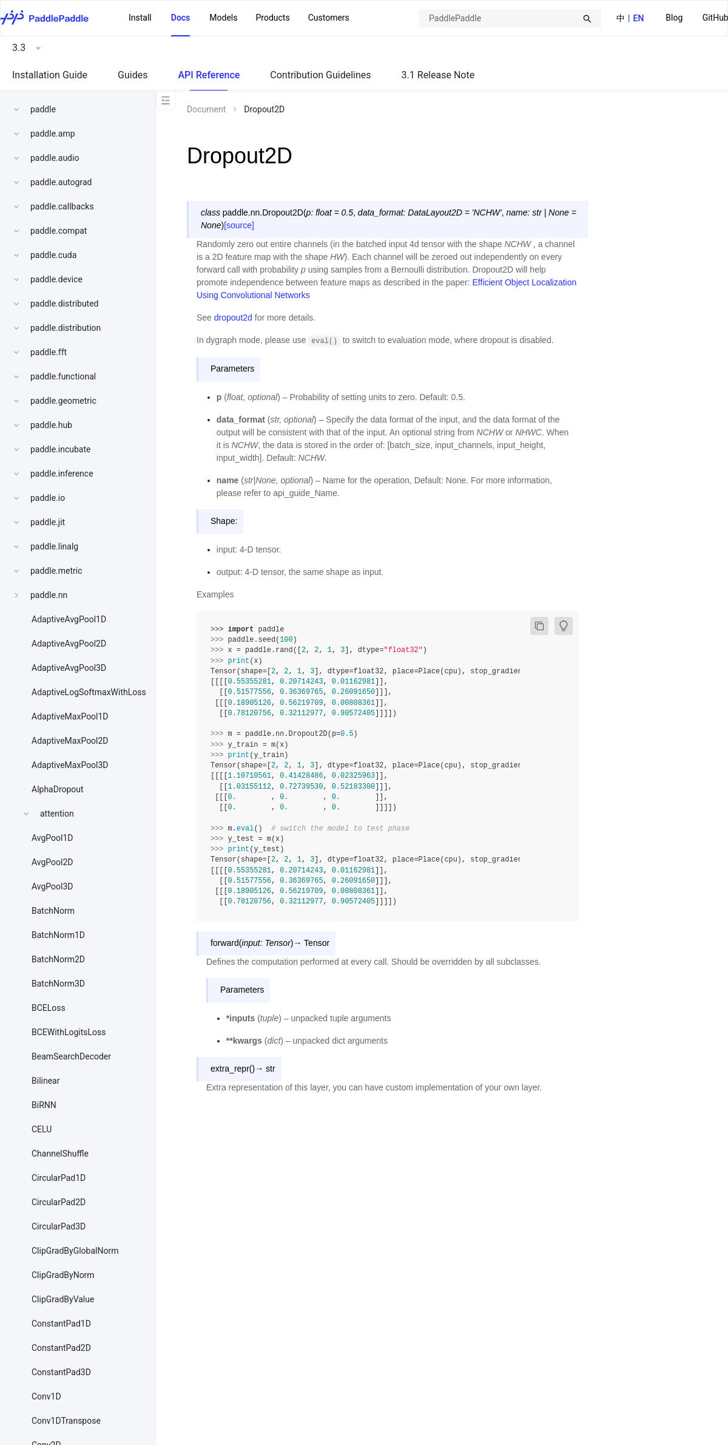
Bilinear (45, 1081)
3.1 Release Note (438, 75)
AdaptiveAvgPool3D (69, 668)
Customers (328, 17)
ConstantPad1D (61, 1323)
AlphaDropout (58, 789)
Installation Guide (49, 75)
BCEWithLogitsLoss (69, 1032)
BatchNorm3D (58, 983)
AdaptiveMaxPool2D (70, 741)
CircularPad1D (59, 1178)
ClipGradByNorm (63, 1275)
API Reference (209, 75)
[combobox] (510, 18)
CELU (42, 1129)
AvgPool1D (52, 838)
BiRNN (44, 1105)
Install (140, 17)
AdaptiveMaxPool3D (70, 765)
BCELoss (49, 1008)
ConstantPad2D (61, 1348)
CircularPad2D (59, 1202)
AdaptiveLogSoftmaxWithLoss (89, 692)
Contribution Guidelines (320, 75)
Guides (132, 75)
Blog (674, 17)
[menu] (239, 18)
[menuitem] (674, 18)
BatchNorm (53, 911)
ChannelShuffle (60, 1153)
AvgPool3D (52, 886)
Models (223, 17)
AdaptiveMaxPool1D (70, 716)
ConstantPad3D (61, 1372)
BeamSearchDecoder (71, 1056)
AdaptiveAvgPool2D (69, 643)
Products (272, 17)
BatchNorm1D (58, 935)
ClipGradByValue (63, 1299)
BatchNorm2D (58, 959)
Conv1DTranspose (66, 1421)
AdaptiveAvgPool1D (69, 619)
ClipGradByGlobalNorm (75, 1251)
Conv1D (46, 1396)
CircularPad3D (59, 1226)
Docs (180, 17)
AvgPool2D (52, 862)
